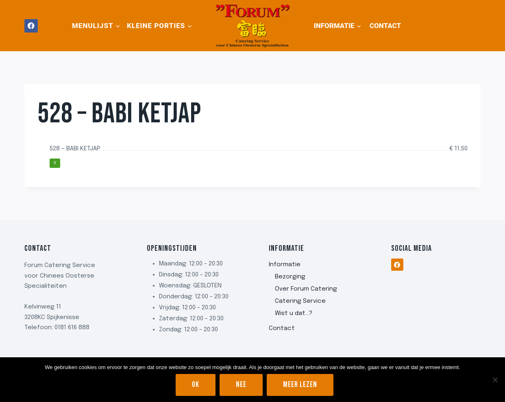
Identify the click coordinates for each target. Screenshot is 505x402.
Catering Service (300, 301)
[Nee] (495, 380)
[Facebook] (31, 26)
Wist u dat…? (293, 313)
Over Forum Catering (306, 289)
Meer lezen (300, 384)
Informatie (284, 264)
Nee (241, 384)
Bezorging (290, 277)
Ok (195, 384)
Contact (385, 26)
